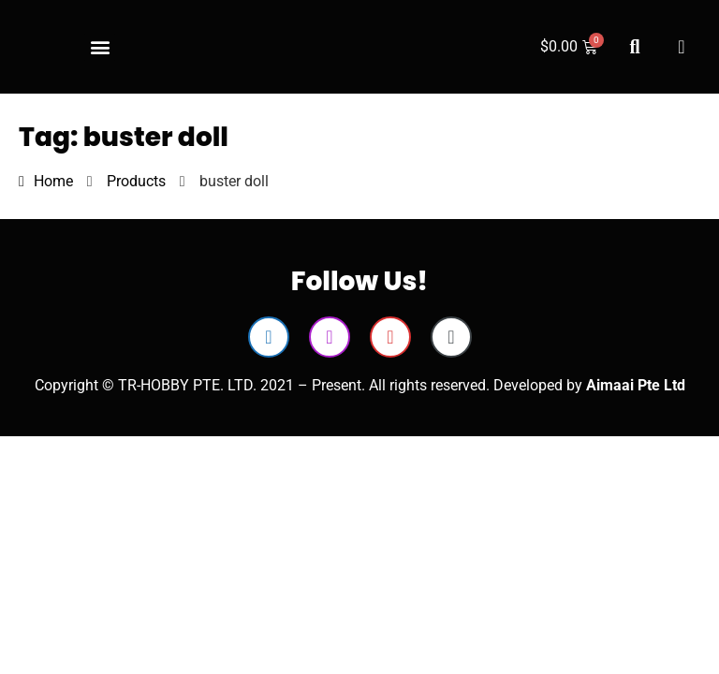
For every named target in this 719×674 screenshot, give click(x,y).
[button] (99, 47)
